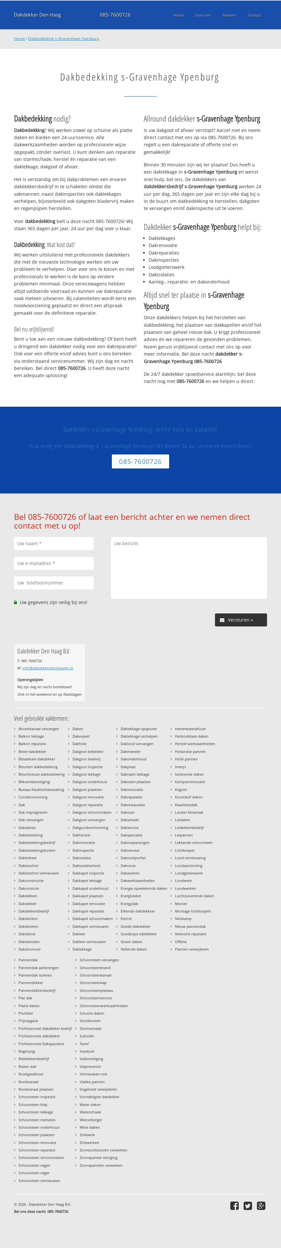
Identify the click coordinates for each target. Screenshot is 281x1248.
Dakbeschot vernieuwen (39, 873)
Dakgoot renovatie (88, 797)
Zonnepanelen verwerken (101, 1165)
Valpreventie (90, 1066)
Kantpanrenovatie (190, 781)
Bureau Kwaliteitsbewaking (41, 789)
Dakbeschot (28, 865)
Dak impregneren (33, 812)
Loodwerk (183, 880)
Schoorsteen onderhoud (39, 1127)
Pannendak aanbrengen (39, 967)
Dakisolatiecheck (86, 865)
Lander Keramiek (189, 812)
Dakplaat (128, 766)
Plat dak (25, 997)
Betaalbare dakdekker (37, 758)
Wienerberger (91, 1119)
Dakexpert (81, 736)
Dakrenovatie (132, 789)
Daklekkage (82, 949)
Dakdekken (28, 895)
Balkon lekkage (31, 736)
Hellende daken (134, 949)
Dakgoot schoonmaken (92, 812)
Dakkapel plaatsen (88, 895)
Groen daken (131, 941)
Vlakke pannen (92, 1081)
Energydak (129, 903)
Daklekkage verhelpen (139, 736)
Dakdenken (28, 918)
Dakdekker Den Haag (37, 14)
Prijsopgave (28, 1020)
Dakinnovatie (84, 842)
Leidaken (182, 819)
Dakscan (128, 812)
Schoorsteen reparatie (37, 1150)
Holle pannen (186, 758)
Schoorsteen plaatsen (37, 1134)
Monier (181, 903)
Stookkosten (90, 1020)
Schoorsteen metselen (37, 1119)
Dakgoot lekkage (86, 774)
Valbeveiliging (91, 1058)
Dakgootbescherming (90, 827)
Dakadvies (27, 827)
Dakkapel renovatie (89, 903)
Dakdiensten (29, 941)
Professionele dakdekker (39, 1035)
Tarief (84, 1043)
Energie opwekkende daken (144, 888)
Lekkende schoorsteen (194, 842)
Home (19, 38)
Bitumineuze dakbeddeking (42, 774)
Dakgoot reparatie (88, 804)
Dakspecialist (131, 835)
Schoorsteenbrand (95, 967)
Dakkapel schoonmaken (93, 918)
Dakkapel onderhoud (90, 888)
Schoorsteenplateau (96, 990)
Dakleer (79, 933)
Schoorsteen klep (33, 1104)
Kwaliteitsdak (186, 804)
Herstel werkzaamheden (195, 743)
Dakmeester (130, 751)
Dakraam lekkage (135, 774)
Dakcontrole (29, 888)
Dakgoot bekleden (88, 751)
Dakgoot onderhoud (90, 781)
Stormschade (90, 1028)
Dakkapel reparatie (88, 911)
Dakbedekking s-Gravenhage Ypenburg (63, 38)
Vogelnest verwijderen (98, 1089)
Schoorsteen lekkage (36, 1112)
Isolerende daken (189, 774)
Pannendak (28, 959)
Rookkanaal (28, 1081)
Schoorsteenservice (96, 997)
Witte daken (90, 1127)
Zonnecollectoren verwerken (103, 1150)
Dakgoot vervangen (89, 819)
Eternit (126, 918)
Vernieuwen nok (93, 1073)
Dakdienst (27, 933)
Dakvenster (130, 850)
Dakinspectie (83, 850)
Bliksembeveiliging (34, 781)
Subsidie (87, 1035)
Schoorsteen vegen (34, 1165)
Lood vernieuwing (190, 857)
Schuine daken (92, 1013)
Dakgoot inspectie (88, 766)
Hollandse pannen (190, 751)
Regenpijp (27, 1051)
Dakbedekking (31, 835)
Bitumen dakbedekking (38, 766)
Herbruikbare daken (191, 736)
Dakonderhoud (133, 758)
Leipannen (184, 835)
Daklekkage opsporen (139, 728)
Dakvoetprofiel (133, 857)
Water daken (90, 1104)
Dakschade (130, 819)
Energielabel (131, 895)
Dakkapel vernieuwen (91, 926)
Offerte (181, 941)
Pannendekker (31, 982)
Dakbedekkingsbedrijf (37, 842)
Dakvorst (128, 865)
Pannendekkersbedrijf (37, 990)
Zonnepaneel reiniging (98, 1157)
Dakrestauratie (133, 804)
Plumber (26, 1013)
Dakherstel (81, 835)
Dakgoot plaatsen (87, 789)
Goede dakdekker (135, 926)
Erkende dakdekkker (138, 911)
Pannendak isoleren (35, 975)
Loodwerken (185, 888)
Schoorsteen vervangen (99, 959)
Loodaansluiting (188, 865)
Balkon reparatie (32, 743)
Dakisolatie (82, 857)
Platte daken (29, 1005)
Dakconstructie (31, 880)
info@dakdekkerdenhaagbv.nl (47, 667)
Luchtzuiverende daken (194, 895)
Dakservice (130, 827)
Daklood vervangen (137, 743)
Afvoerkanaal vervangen (39, 728)
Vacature (87, 1051)
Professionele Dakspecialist (41, 1043)
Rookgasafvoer (31, 1073)
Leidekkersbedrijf (189, 827)
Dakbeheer (28, 857)
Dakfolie (80, 743)
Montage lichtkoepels (193, 911)
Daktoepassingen (135, 842)
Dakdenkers (28, 926)
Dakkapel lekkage (87, 880)
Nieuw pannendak (190, 926)
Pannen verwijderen (192, 949)
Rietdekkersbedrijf (34, 1058)
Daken (78, 728)
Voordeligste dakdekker (99, 1096)
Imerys (180, 766)
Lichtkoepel (184, 850)
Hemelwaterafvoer (190, 728)
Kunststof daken (189, 797)
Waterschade (90, 1112)
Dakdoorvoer (30, 949)
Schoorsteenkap (93, 982)
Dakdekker (27, 903)
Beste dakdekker (32, 751)
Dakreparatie (131, 797)
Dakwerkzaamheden (138, 880)
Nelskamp (183, 918)
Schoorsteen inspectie (37, 1096)
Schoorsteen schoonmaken (41, 1157)
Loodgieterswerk (189, 873)
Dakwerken (130, 873)
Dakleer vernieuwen (89, 941)
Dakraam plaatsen (136, 781)
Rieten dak (27, 1066)
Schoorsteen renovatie (37, 1142)
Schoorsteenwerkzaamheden (104, 1005)
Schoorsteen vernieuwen (39, 1180)
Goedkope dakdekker (139, 933)
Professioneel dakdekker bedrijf (45, 1028)
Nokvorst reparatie (190, 933)
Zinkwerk (87, 1134)
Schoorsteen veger (34, 1172)
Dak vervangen (31, 819)
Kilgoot (181, 789)
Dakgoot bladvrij (86, 758)
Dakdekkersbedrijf (34, 911)
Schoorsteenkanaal (96, 975)
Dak (22, 804)
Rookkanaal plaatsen (36, 1089)
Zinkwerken (89, 1142)
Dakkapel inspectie (88, 873)
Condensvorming (33, 797)
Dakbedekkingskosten (37, 850)
